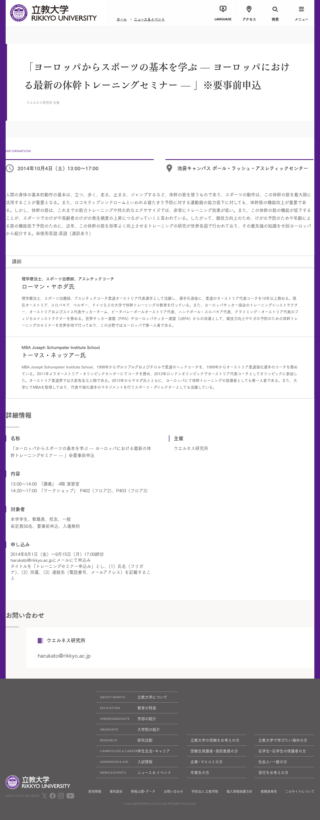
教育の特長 (126, 708)
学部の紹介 (126, 718)
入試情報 (124, 761)
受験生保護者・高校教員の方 (214, 750)
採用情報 (94, 791)
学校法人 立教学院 (205, 791)
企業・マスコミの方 (206, 761)
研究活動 (124, 740)
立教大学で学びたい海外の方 (282, 740)
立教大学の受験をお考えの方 (214, 740)
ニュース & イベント (133, 772)
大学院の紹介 (128, 729)
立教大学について (131, 697)
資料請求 (116, 791)
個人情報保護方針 (239, 791)
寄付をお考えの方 (273, 772)
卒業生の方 (199, 772)
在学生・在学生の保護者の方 (282, 750)
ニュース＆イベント (149, 19)
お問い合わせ (173, 791)
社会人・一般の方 (272, 761)
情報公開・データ (143, 791)
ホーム (122, 19)
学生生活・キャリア (133, 751)
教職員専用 (269, 791)
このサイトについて (299, 791)
